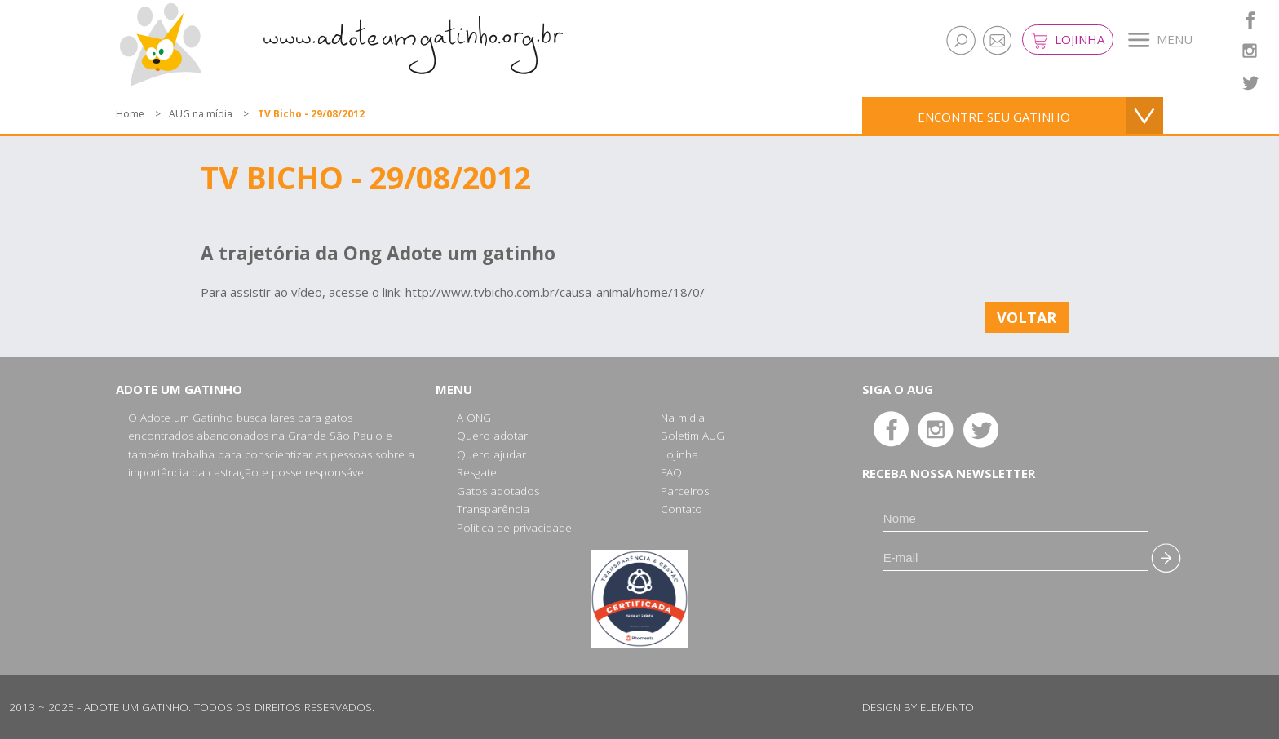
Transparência (493, 509)
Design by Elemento (918, 707)
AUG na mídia (200, 114)
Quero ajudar (491, 454)
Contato (681, 509)
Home (130, 114)
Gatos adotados (498, 491)
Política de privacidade (514, 527)
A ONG (474, 417)
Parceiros (685, 491)
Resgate (477, 472)
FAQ (671, 472)
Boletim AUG (692, 435)
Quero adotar (492, 435)
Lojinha (1067, 40)
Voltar (1026, 317)
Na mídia (683, 417)
